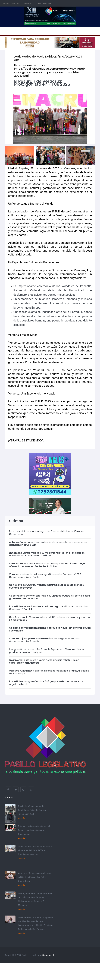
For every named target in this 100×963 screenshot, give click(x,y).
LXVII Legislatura (44, 3)
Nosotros (28, 3)
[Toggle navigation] (93, 31)
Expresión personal (10, 3)
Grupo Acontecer (50, 955)
